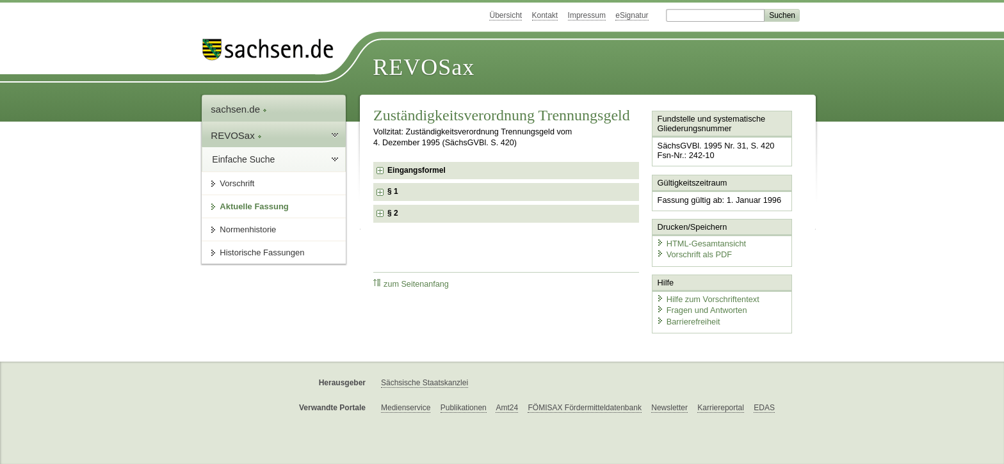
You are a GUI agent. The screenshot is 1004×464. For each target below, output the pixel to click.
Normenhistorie (248, 229)
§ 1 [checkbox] (393, 191)
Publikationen (464, 407)
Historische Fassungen (262, 252)
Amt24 (507, 407)
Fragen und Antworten (701, 310)
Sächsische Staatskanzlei (424, 382)
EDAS (764, 407)
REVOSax (423, 67)
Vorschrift (237, 183)
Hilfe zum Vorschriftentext (707, 299)
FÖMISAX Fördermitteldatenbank (584, 407)
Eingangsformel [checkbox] (416, 170)
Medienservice (405, 407)
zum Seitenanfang (411, 284)
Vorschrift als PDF (694, 254)
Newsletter (669, 407)
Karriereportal (720, 407)
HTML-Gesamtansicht (701, 243)
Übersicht (505, 15)
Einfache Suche (243, 159)
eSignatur (631, 15)
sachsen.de (239, 109)
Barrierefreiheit (688, 321)
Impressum (587, 15)
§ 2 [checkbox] (393, 213)
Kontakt (545, 15)
